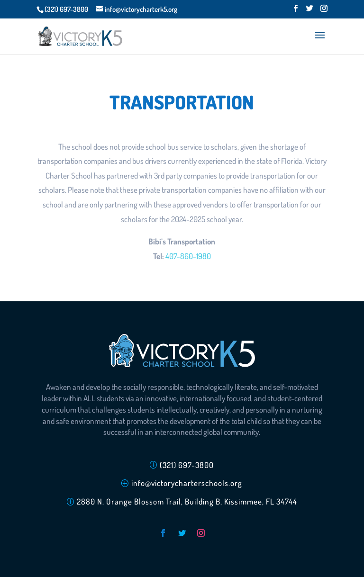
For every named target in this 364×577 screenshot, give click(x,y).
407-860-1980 (188, 256)
